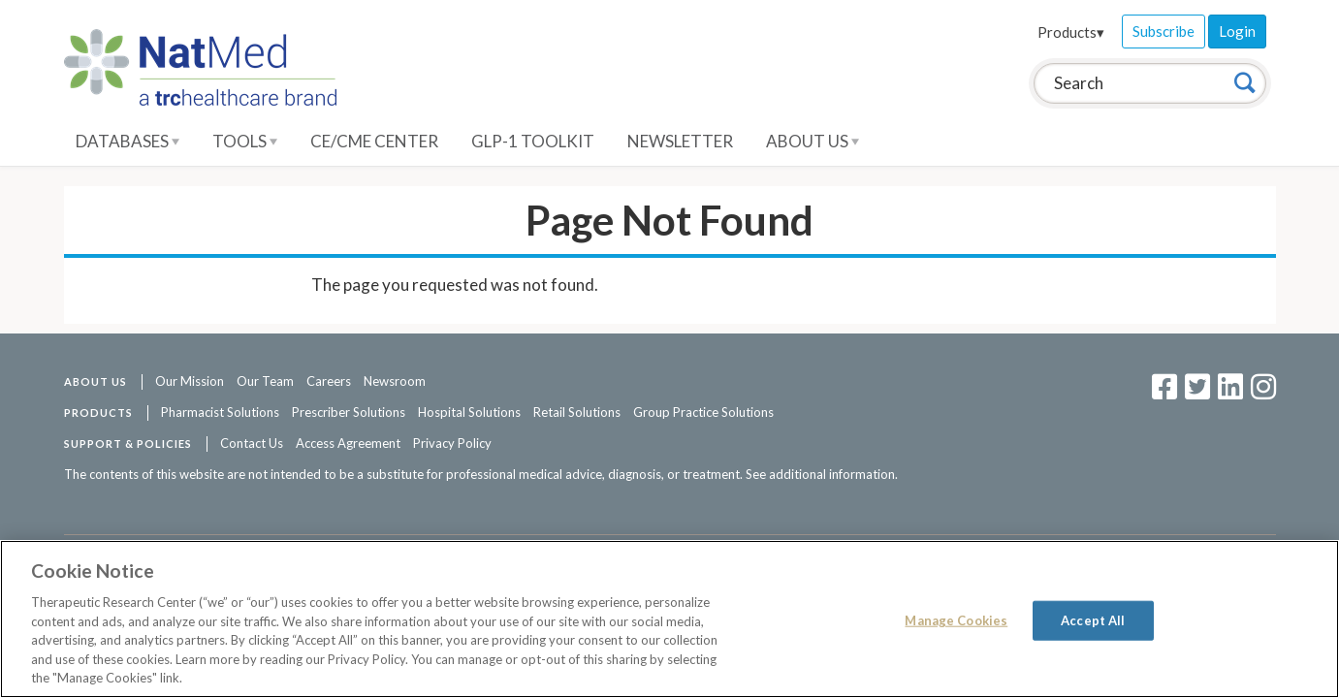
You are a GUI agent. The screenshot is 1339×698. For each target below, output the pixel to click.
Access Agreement (348, 443)
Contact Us (251, 443)
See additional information (820, 474)
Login (1237, 31)
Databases (127, 141)
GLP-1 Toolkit (532, 141)
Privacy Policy (452, 443)
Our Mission (189, 381)
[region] (669, 619)
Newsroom (395, 381)
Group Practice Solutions (703, 412)
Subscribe (1163, 31)
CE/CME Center (374, 141)
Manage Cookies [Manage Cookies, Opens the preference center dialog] (956, 619)
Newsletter (680, 141)
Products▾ (1070, 32)
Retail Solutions (577, 412)
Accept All (1093, 619)
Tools (244, 141)
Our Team (265, 381)
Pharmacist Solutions (220, 412)
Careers (328, 381)
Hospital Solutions (469, 412)
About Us (812, 141)
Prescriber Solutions (348, 412)
